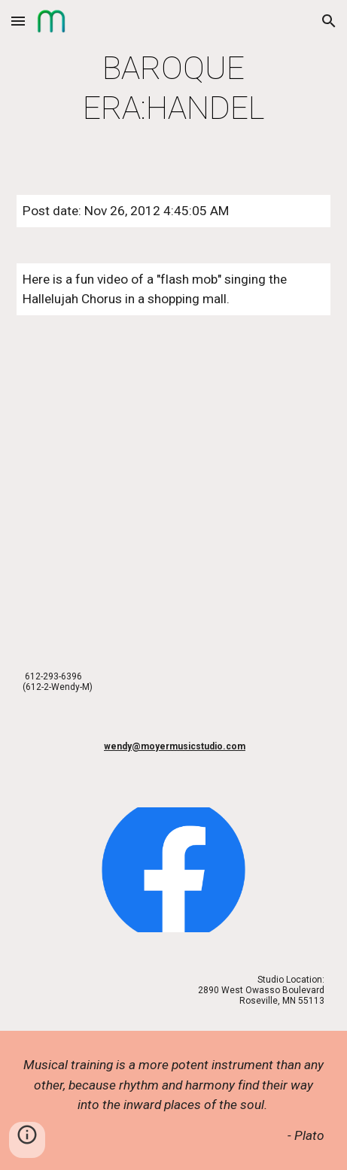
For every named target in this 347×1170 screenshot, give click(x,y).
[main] (173, 88)
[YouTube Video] (173, 490)
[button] (18, 20)
